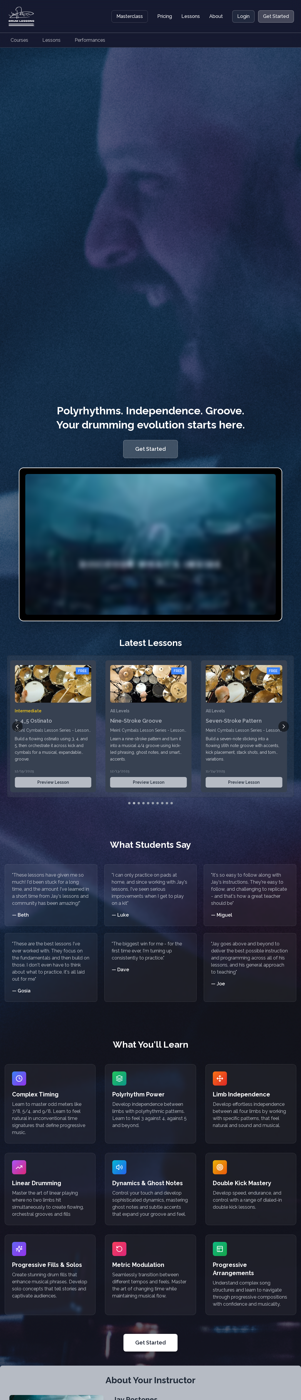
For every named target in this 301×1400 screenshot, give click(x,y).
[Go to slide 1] (129, 803)
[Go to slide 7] (157, 803)
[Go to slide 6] (153, 803)
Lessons (190, 16)
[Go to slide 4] (143, 803)
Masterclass (129, 16)
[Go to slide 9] (167, 803)
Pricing (164, 16)
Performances (90, 40)
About (216, 16)
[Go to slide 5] (148, 803)
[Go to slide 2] (134, 803)
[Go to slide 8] (162, 803)
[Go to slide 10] (171, 803)
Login (243, 16)
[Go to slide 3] (139, 803)
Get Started (276, 16)
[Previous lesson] (17, 726)
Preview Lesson (55, 782)
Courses (19, 40)
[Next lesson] (283, 726)
